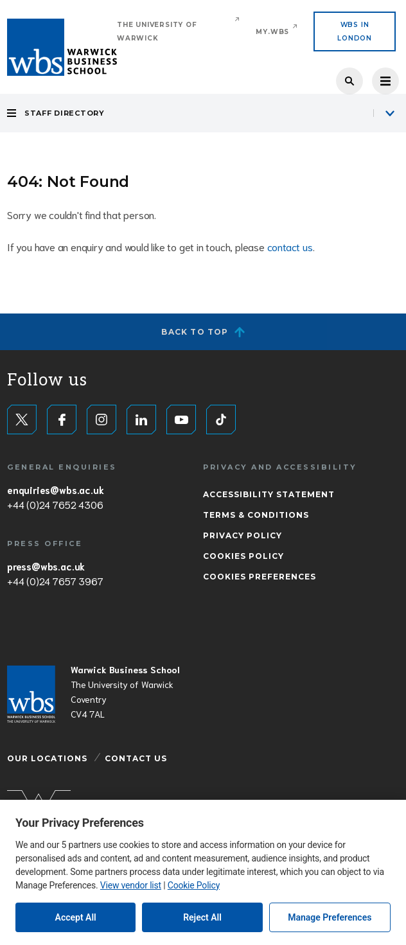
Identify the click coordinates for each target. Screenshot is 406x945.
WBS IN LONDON (354, 31)
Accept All (75, 917)
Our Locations (47, 758)
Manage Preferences (329, 917)
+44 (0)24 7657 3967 (55, 580)
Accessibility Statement (269, 494)
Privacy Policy (242, 535)
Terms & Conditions (256, 515)
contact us (290, 246)
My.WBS (272, 32)
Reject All (202, 917)
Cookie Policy (194, 885)
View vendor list (130, 885)
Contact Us (136, 758)
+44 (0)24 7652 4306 (55, 504)
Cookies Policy (243, 556)
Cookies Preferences (259, 576)
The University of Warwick (157, 31)
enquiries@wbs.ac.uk (55, 489)
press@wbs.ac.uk (46, 566)
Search (349, 80)
